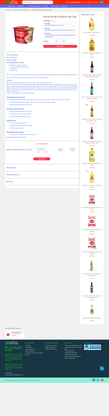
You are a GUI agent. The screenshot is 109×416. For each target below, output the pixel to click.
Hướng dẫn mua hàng (51, 345)
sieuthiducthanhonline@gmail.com (14, 375)
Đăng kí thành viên (50, 347)
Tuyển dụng (28, 347)
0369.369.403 (75, 2)
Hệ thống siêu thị (30, 349)
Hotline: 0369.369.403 (51, 349)
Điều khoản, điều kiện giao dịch (73, 345)
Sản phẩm (21, 6)
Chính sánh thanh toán (70, 352)
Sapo (37, 380)
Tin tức (46, 6)
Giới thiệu (28, 345)
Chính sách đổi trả (69, 351)
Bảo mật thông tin (30, 351)
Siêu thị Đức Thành (22, 380)
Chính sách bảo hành (70, 354)
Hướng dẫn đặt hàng (34, 6)
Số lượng (45, 41)
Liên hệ (64, 6)
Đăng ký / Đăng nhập (93, 2)
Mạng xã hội (55, 6)
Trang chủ (11, 6)
